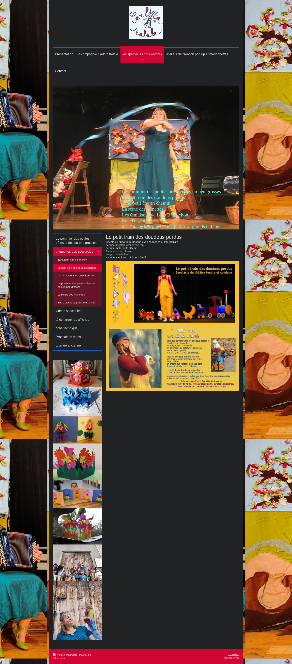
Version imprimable (65, 654)
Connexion (233, 654)
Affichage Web (231, 657)
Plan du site (85, 654)
